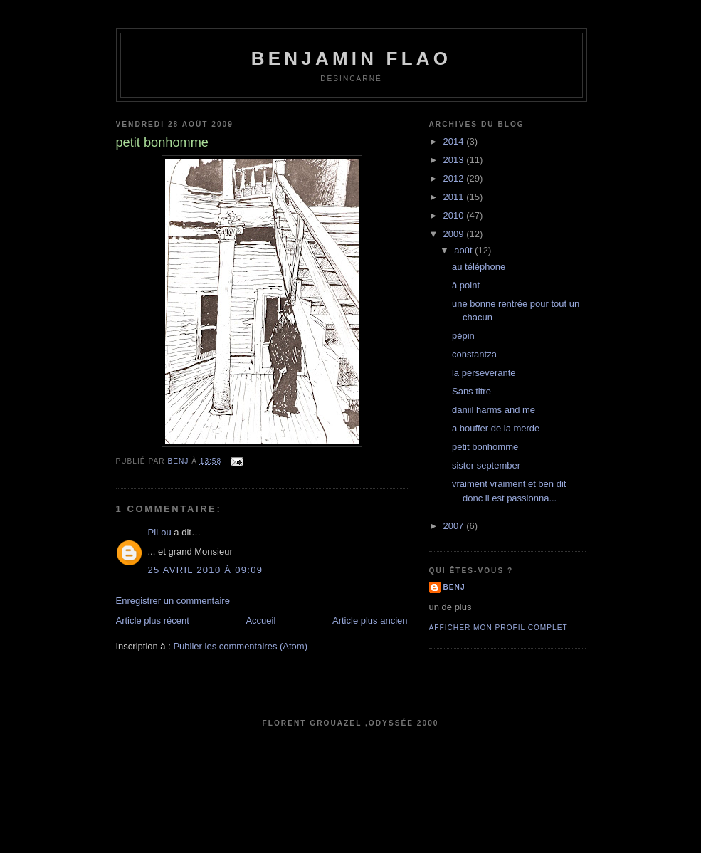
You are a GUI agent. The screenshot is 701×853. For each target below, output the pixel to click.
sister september (486, 465)
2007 (455, 525)
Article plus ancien (370, 620)
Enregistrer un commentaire (173, 600)
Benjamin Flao (351, 58)
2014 (455, 141)
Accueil (260, 620)
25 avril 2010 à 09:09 (205, 570)
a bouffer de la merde (495, 428)
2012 (455, 178)
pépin (463, 335)
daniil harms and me (493, 409)
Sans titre (471, 391)
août (464, 250)
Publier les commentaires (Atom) (240, 646)
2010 (455, 215)
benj (454, 587)
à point (466, 285)
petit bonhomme (485, 446)
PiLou (160, 532)
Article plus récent (152, 620)
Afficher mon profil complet (498, 628)
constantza (474, 354)
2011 (455, 197)
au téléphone (478, 266)
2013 (455, 160)
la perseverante (484, 372)
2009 (455, 234)
